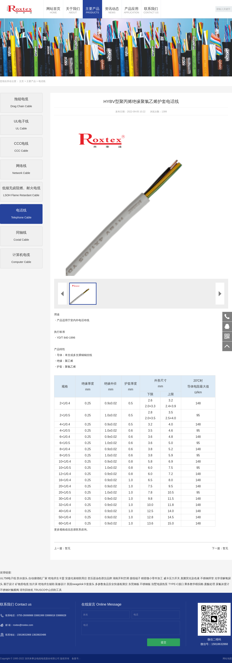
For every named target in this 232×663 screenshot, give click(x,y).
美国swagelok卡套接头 (80, 584)
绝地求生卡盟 (56, 578)
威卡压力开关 (172, 578)
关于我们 (73, 11)
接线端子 (135, 578)
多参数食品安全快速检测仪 (111, 584)
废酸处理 (209, 584)
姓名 (85, 614)
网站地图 (227, 658)
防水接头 (22, 578)
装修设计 (60, 584)
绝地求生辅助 (46, 584)
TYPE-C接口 (176, 584)
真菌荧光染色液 (190, 578)
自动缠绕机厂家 (37, 578)
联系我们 (151, 11)
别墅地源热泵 (159, 584)
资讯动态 (112, 11)
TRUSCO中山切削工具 (48, 589)
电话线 (41, 81)
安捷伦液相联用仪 (76, 578)
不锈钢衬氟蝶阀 (9, 589)
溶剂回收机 (26, 589)
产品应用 (131, 11)
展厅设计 (8, 584)
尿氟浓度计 (222, 584)
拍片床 (33, 584)
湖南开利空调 (121, 578)
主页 (21, 81)
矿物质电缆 (22, 584)
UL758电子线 (8, 578)
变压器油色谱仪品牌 (100, 578)
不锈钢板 (145, 584)
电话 (136, 614)
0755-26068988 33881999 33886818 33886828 (227, 317)
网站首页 (53, 11)
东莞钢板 (133, 584)
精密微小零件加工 (152, 578)
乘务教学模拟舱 (193, 584)
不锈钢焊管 (207, 578)
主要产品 (92, 11)
